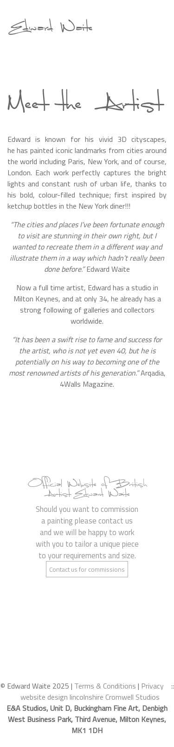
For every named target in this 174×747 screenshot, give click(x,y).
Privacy (152, 685)
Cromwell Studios (132, 696)
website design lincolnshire (61, 696)
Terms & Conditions (105, 685)
